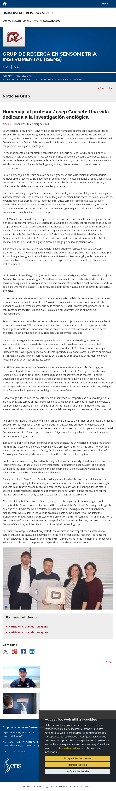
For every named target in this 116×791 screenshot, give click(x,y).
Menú (105, 4)
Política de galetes (70, 786)
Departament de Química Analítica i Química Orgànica (29, 732)
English (17, 67)
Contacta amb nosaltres (14, 751)
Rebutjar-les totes (77, 764)
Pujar (110, 662)
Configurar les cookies (77, 771)
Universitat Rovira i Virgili (15, 736)
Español (6, 67)
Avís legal (55, 786)
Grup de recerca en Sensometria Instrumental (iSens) (49, 56)
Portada (7, 76)
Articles (7, 124)
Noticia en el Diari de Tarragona (28, 626)
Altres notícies (106, 88)
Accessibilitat (86, 786)
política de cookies (68, 748)
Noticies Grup (24, 76)
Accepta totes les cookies (77, 758)
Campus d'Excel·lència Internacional (31, 21)
